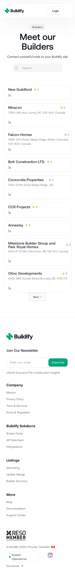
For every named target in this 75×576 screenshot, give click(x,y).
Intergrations (14, 446)
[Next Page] (37, 297)
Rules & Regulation (18, 412)
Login (55, 10)
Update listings (15, 474)
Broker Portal (14, 433)
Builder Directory (16, 481)
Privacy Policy (15, 399)
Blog (9, 502)
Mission (11, 392)
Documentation (16, 508)
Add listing (12, 467)
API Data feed (14, 440)
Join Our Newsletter (22, 350)
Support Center (16, 515)
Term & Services (16, 405)
